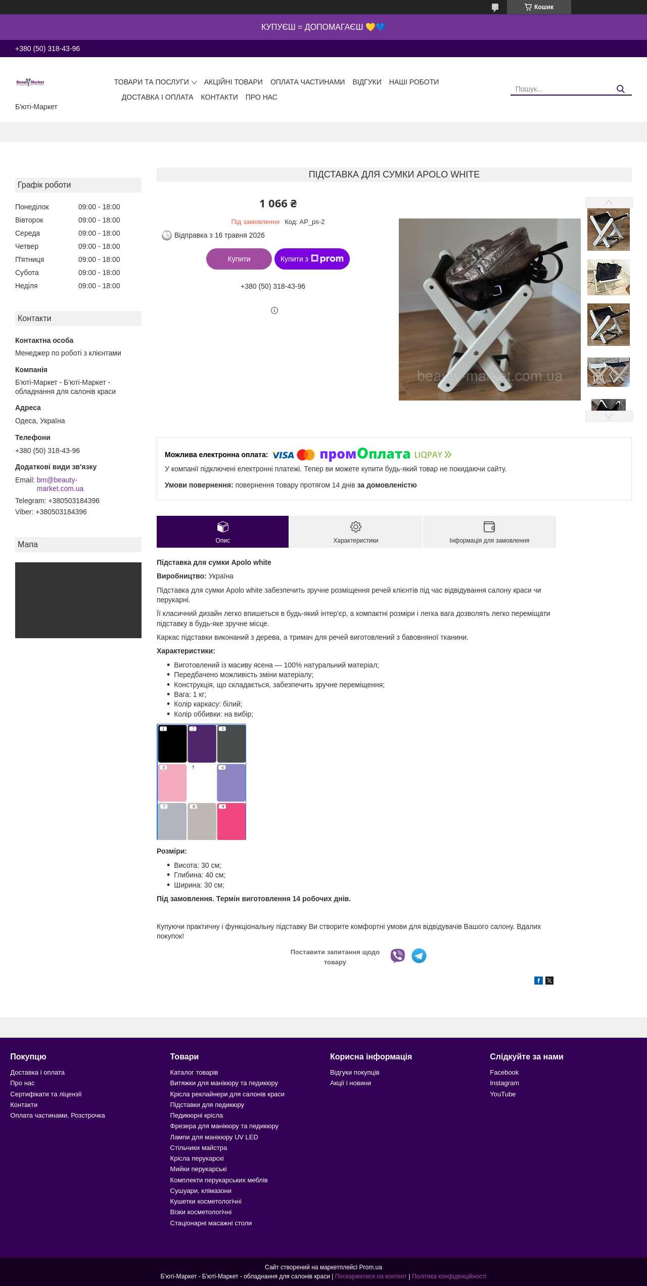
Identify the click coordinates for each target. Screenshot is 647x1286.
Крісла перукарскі (197, 1158)
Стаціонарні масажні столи (211, 1223)
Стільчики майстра (198, 1147)
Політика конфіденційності (449, 1276)
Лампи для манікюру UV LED (214, 1137)
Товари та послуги (151, 82)
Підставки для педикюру (207, 1104)
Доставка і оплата (158, 97)
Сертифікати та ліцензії (45, 1094)
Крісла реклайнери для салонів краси (227, 1094)
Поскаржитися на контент (371, 1276)
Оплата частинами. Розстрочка (57, 1115)
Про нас (262, 97)
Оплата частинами (307, 82)
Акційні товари (233, 82)
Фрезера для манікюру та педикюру (224, 1126)
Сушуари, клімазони (201, 1190)
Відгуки (366, 82)
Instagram (504, 1083)
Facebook (504, 1072)
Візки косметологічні (201, 1212)
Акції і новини (350, 1083)
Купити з (312, 258)
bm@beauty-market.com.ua (60, 484)
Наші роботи (414, 82)
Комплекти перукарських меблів (219, 1180)
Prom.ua (370, 1267)
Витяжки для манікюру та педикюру (224, 1083)
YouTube (503, 1094)
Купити (239, 259)
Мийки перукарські (198, 1169)
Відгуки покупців (355, 1072)
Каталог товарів (194, 1072)
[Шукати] (620, 89)
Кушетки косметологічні (206, 1201)
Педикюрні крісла (196, 1115)
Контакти (219, 97)
